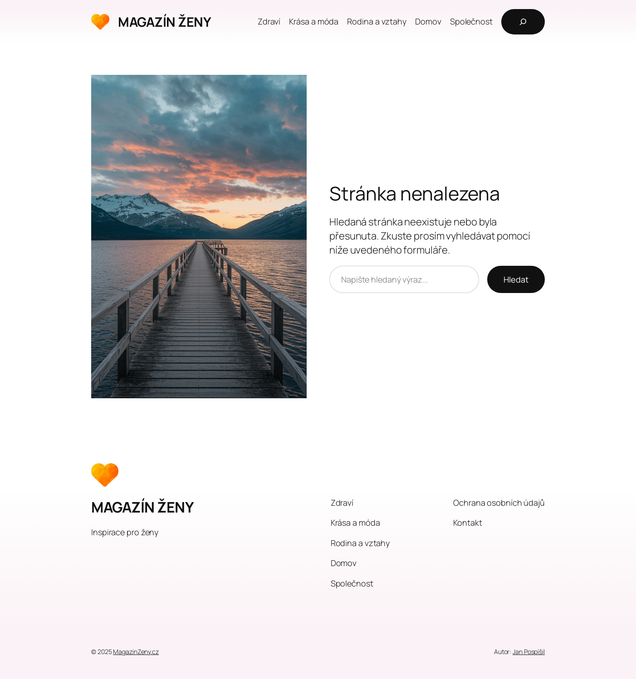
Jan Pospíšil (529, 651)
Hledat (516, 279)
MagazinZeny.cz (136, 651)
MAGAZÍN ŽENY (164, 22)
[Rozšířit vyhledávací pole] (523, 21)
